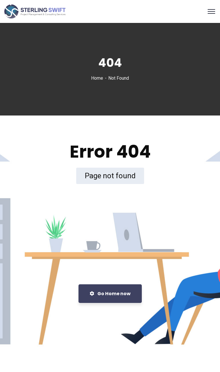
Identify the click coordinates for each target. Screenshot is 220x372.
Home (97, 78)
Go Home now (110, 293)
